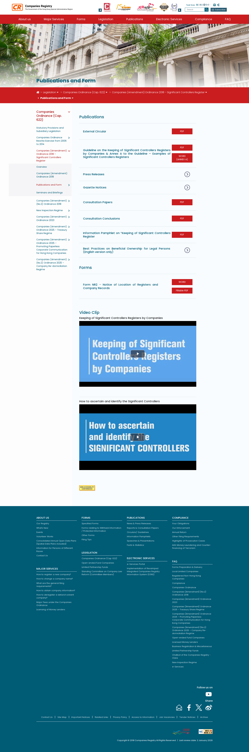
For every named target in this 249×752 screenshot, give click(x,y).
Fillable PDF (182, 290)
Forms (81, 19)
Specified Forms (90, 523)
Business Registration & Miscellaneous (192, 646)
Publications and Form (49, 184)
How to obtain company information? (55, 590)
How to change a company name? (54, 578)
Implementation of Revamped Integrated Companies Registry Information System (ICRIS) (143, 571)
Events (39, 532)
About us (24, 19)
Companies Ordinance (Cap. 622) (84, 92)
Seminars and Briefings (49, 192)
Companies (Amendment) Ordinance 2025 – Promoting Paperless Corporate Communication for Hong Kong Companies (51, 246)
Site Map (62, 717)
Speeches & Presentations (140, 540)
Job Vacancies (167, 717)
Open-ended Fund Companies (98, 562)
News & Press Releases (139, 523)
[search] (207, 10)
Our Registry (42, 523)
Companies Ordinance (184, 587)
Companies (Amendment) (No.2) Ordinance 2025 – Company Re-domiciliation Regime (51, 264)
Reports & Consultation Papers (143, 528)
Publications (134, 19)
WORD (182, 282)
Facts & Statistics (135, 545)
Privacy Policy (120, 717)
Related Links (101, 717)
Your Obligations (180, 523)
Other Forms (88, 535)
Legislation (105, 19)
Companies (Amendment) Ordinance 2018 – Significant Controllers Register (158, 92)
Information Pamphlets (138, 536)
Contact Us (42, 555)
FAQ (228, 19)
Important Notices (80, 717)
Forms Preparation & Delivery (187, 567)
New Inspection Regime (49, 210)
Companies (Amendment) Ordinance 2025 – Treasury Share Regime (51, 230)
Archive (204, 717)
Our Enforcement (181, 528)
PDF (182, 131)
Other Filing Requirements (185, 536)
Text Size (190, 5)
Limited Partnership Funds (95, 567)
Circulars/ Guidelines (138, 532)
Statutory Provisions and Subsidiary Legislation (50, 129)
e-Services (178, 666)
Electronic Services (169, 19)
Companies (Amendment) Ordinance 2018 (51, 175)
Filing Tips (86, 539)
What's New (42, 528)
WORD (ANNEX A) (182, 157)
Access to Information (143, 717)
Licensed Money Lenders (185, 642)
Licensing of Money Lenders (50, 609)
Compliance (203, 19)
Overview (41, 166)
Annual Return (179, 532)
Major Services (54, 19)
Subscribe (220, 9)
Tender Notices (187, 717)
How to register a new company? (53, 574)
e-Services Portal (136, 564)
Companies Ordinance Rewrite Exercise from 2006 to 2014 (51, 141)
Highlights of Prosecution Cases (188, 540)
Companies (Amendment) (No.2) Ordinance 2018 (51, 202)
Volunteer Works (44, 536)
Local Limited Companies (185, 571)
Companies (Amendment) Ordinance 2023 (51, 218)
